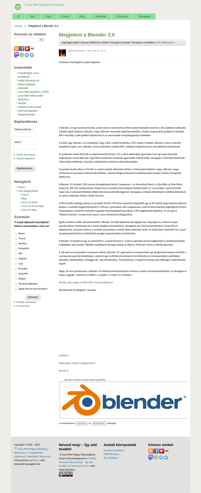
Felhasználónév (24, 129)
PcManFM (24, 248)
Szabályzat (32, 456)
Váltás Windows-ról (28, 80)
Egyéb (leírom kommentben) (33, 288)
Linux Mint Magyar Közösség (44, 4)
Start (32, 16)
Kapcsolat (45, 456)
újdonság (93, 379)
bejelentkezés (98, 423)
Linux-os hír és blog (32, 206)
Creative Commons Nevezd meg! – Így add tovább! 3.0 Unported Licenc (77, 462)
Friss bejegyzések (28, 191)
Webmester (21, 452)
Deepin (22, 278)
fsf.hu (36, 460)
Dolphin (23, 258)
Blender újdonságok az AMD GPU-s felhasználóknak (86, 282)
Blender (68, 379)
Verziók (22, 103)
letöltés (102, 379)
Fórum (65, 16)
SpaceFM (23, 273)
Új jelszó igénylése (25, 158)
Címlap (18, 26)
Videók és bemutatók (29, 107)
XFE (20, 253)
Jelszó (19, 142)
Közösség (122, 16)
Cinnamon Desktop (114, 450)
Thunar (22, 238)
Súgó (48, 16)
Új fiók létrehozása (25, 154)
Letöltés (64, 355)
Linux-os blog (28, 209)
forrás (64, 370)
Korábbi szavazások (26, 302)
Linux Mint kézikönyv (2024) (33, 92)
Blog (81, 16)
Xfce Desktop (111, 457)
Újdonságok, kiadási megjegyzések (77, 363)
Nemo (22, 233)
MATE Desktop (112, 454)
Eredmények (23, 305)
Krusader (23, 268)
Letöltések (100, 16)
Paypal (169, 42)
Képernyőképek (26, 84)
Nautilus (23, 243)
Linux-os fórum (29, 202)
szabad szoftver (81, 379)
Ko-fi (158, 42)
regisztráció (81, 423)
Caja (21, 263)
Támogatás (144, 16)
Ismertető (23, 88)
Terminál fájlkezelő (28, 283)
